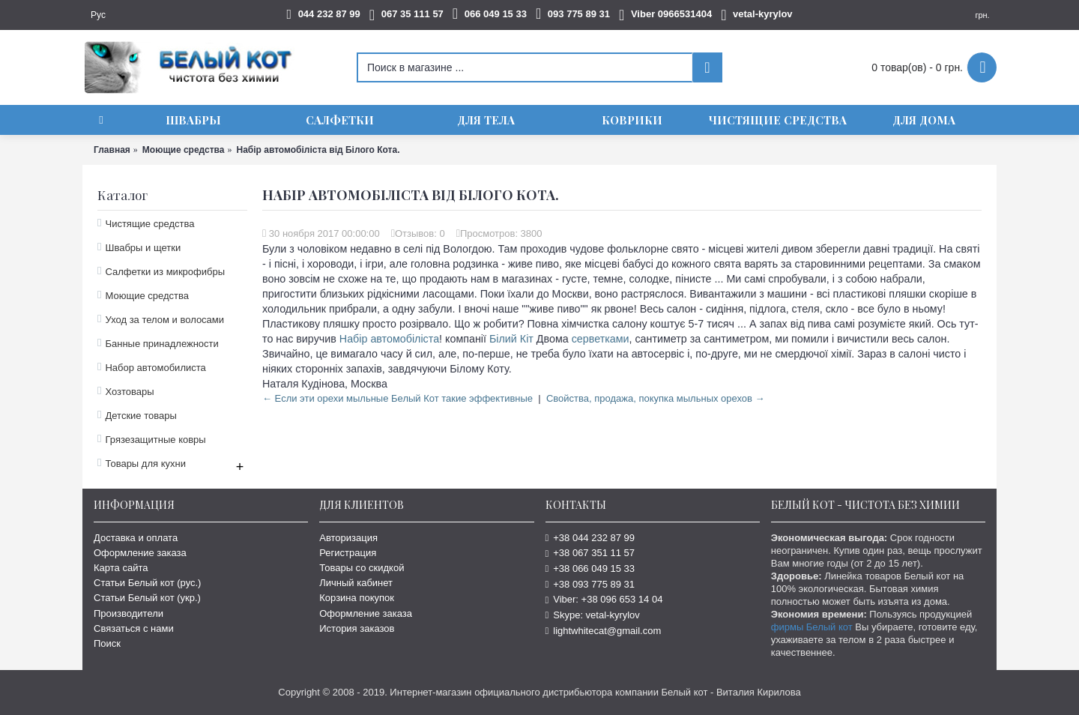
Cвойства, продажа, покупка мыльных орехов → (655, 398)
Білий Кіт (511, 339)
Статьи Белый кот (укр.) (147, 597)
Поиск (107, 643)
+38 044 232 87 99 (590, 537)
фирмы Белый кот (812, 627)
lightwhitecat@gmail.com (603, 630)
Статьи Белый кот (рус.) (147, 582)
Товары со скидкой (361, 567)
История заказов (356, 628)
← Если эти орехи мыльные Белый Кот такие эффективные (397, 398)
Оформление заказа (140, 552)
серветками (600, 339)
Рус (98, 15)
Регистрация (347, 552)
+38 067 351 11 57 (590, 552)
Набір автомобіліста (389, 339)
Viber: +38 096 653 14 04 (604, 599)
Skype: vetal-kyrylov (592, 615)
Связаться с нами (134, 628)
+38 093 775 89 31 (590, 584)
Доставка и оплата (136, 537)
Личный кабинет (356, 582)
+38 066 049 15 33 (590, 568)
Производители (128, 613)
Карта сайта (121, 567)
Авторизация (348, 537)
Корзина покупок (356, 597)
